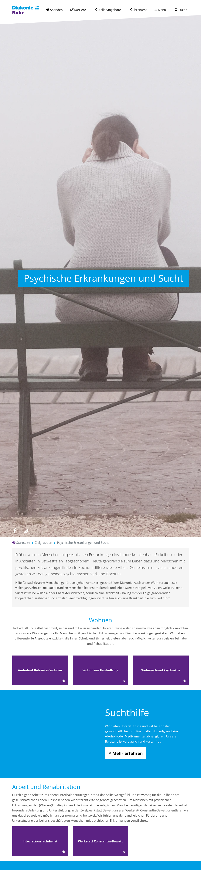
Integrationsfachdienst (40, 841)
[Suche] (181, 10)
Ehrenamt (139, 10)
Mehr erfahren (127, 753)
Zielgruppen (43, 543)
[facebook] (15, 530)
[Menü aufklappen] (160, 10)
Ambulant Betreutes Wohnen (40, 670)
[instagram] (26, 530)
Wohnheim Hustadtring (100, 670)
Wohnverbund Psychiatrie (160, 670)
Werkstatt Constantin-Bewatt (100, 841)
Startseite (21, 543)
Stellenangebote (109, 10)
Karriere (79, 10)
